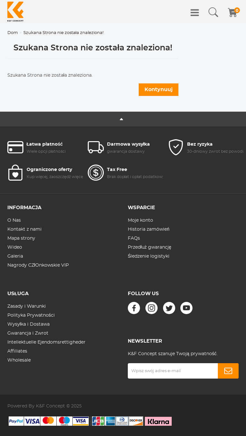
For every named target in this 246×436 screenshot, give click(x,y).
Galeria (15, 256)
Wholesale (19, 360)
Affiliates (17, 351)
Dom (12, 33)
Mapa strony (21, 238)
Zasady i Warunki (26, 306)
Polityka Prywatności (31, 315)
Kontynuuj (158, 89)
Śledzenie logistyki (148, 256)
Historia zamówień (148, 229)
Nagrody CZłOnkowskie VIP (38, 265)
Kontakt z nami (24, 229)
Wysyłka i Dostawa (28, 324)
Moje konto (140, 220)
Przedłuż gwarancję (149, 247)
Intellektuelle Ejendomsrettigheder (46, 342)
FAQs (134, 238)
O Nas (14, 220)
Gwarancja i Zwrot (27, 333)
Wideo (14, 247)
